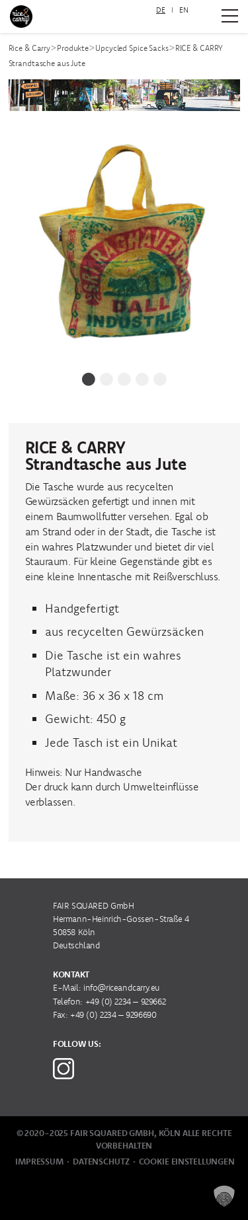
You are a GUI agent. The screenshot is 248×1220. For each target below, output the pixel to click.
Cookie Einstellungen (187, 1161)
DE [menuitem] (160, 10)
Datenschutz (101, 1161)
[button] (224, 1196)
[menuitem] (161, 10)
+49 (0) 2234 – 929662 (125, 1001)
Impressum (39, 1161)
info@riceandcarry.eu (121, 987)
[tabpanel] (124, 245)
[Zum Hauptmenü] (230, 16)
